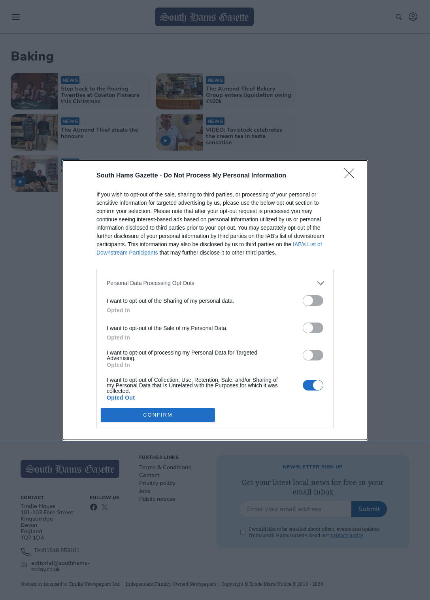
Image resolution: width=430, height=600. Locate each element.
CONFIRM (158, 415)
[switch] (313, 300)
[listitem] (215, 283)
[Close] (351, 175)
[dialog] (215, 300)
